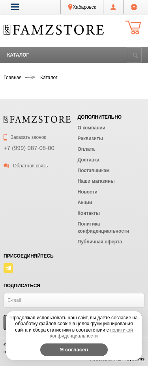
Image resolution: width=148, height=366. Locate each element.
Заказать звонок (25, 137)
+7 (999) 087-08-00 (29, 147)
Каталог (18, 55)
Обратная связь (26, 166)
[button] (15, 6)
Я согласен (74, 350)
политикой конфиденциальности (91, 333)
